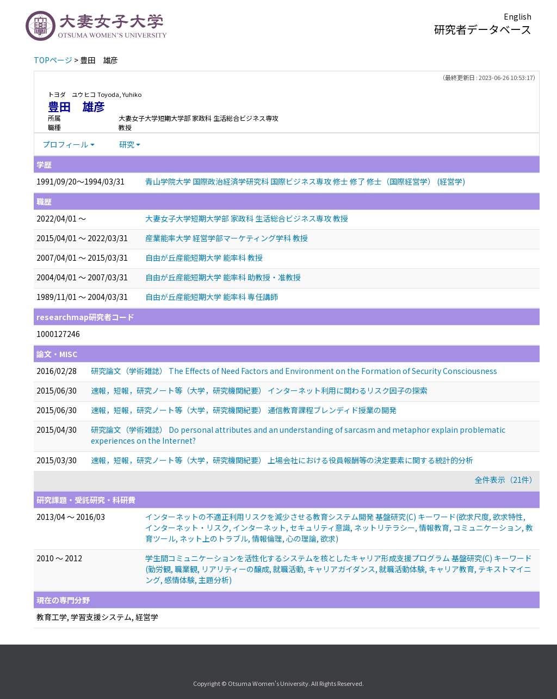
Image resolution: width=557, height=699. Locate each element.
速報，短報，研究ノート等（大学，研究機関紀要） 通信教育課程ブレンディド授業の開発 (244, 409)
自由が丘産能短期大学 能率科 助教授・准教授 (223, 277)
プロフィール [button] (65, 144)
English (517, 16)
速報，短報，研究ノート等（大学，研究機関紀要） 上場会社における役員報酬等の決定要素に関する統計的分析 (282, 460)
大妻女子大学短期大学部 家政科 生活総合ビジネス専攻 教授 (246, 218)
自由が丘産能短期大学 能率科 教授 (204, 257)
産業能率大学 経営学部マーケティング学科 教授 (226, 237)
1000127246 (58, 333)
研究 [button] (126, 144)
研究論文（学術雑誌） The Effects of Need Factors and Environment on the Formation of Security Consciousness (294, 370)
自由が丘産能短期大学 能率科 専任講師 (211, 296)
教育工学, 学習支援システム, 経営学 (97, 616)
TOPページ (53, 59)
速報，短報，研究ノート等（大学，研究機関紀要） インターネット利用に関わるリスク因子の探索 (259, 390)
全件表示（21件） (506, 479)
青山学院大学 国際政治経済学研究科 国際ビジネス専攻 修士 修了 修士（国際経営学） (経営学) (305, 181)
